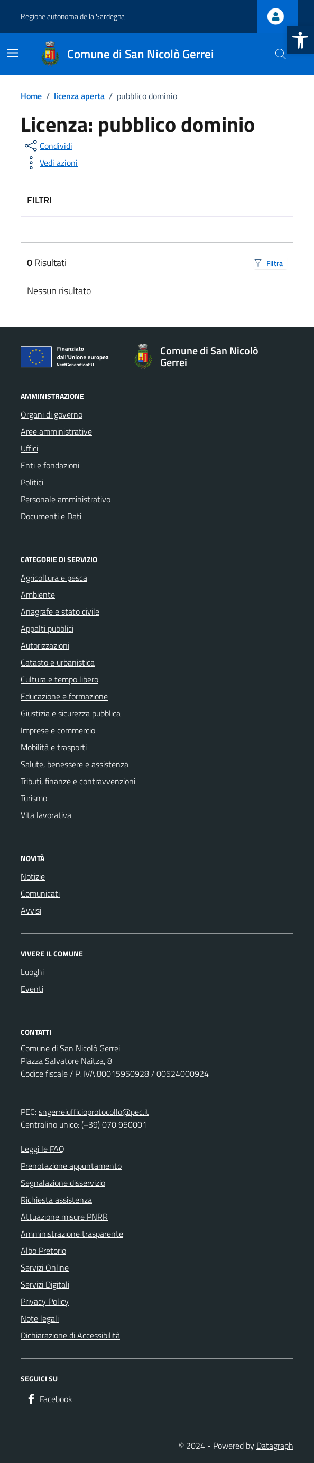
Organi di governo (51, 414)
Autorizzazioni (45, 645)
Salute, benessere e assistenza (74, 764)
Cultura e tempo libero (59, 679)
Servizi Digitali (45, 1284)
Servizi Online (45, 1267)
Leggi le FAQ (42, 1148)
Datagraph (274, 1445)
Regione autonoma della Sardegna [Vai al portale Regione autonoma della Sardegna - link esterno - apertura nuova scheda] (73, 16)
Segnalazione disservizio (63, 1182)
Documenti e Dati (51, 516)
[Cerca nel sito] (280, 54)
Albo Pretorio (43, 1250)
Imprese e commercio (58, 730)
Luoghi (32, 971)
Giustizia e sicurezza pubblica (71, 713)
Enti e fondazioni (50, 465)
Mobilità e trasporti (54, 747)
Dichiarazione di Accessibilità (70, 1335)
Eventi (32, 988)
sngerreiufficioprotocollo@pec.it (94, 1111)
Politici (32, 482)
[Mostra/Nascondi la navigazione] (12, 53)
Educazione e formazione (64, 696)
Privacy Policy (45, 1301)
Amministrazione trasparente (72, 1233)
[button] (300, 40)
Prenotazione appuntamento (71, 1165)
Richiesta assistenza (56, 1199)
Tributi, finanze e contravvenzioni (78, 781)
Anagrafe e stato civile (60, 611)
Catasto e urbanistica (58, 662)
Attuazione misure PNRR (64, 1216)
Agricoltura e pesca (54, 577)
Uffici (29, 448)
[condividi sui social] (48, 145)
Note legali (40, 1318)
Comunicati (40, 893)
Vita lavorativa (46, 815)
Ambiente (38, 594)
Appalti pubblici (47, 628)
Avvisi (31, 910)
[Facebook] (49, 1399)
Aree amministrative (56, 431)
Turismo (34, 798)
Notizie (33, 876)
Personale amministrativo (65, 499)
